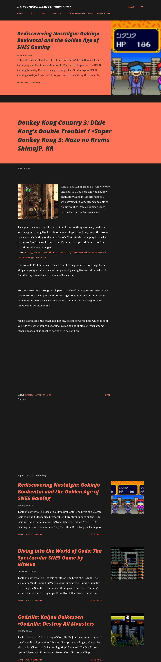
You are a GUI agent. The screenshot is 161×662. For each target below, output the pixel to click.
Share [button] (20, 82)
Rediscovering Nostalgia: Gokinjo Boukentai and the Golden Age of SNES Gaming (58, 40)
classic (28, 395)
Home (19, 13)
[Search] (131, 7)
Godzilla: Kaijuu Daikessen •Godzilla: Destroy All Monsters (56, 620)
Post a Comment (33, 82)
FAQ (44, 13)
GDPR (32, 13)
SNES (49, 395)
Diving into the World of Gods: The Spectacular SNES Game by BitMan (60, 557)
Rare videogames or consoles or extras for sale (89, 13)
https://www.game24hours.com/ (44, 7)
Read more (96, 534)
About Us (57, 13)
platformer (39, 395)
